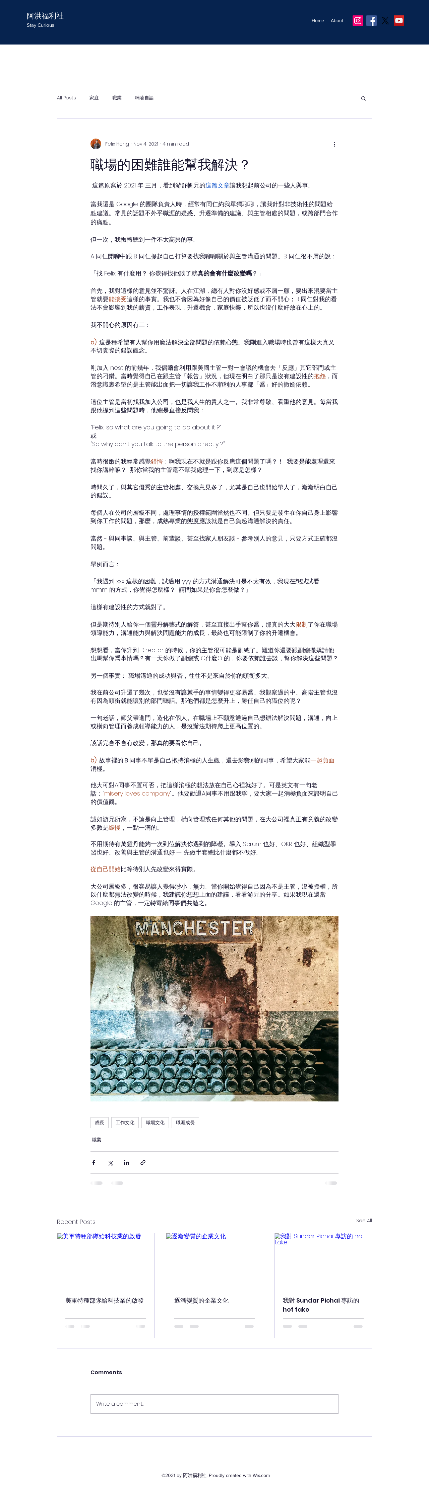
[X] (385, 20)
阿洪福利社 (45, 16)
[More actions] (334, 144)
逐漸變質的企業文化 (201, 1300)
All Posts (66, 98)
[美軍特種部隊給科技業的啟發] (105, 1260)
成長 (99, 1122)
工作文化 (125, 1122)
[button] (363, 98)
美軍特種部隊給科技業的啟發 (104, 1300)
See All (364, 1220)
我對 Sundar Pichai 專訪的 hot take (321, 1305)
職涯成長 (185, 1122)
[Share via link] (143, 1162)
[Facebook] (371, 20)
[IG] (358, 20)
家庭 (94, 98)
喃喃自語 (144, 98)
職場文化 (155, 1122)
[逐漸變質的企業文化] (214, 1260)
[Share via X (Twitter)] (110, 1162)
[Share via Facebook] (93, 1162)
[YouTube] (399, 20)
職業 (117, 98)
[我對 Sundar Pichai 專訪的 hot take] (323, 1260)
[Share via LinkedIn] (126, 1162)
